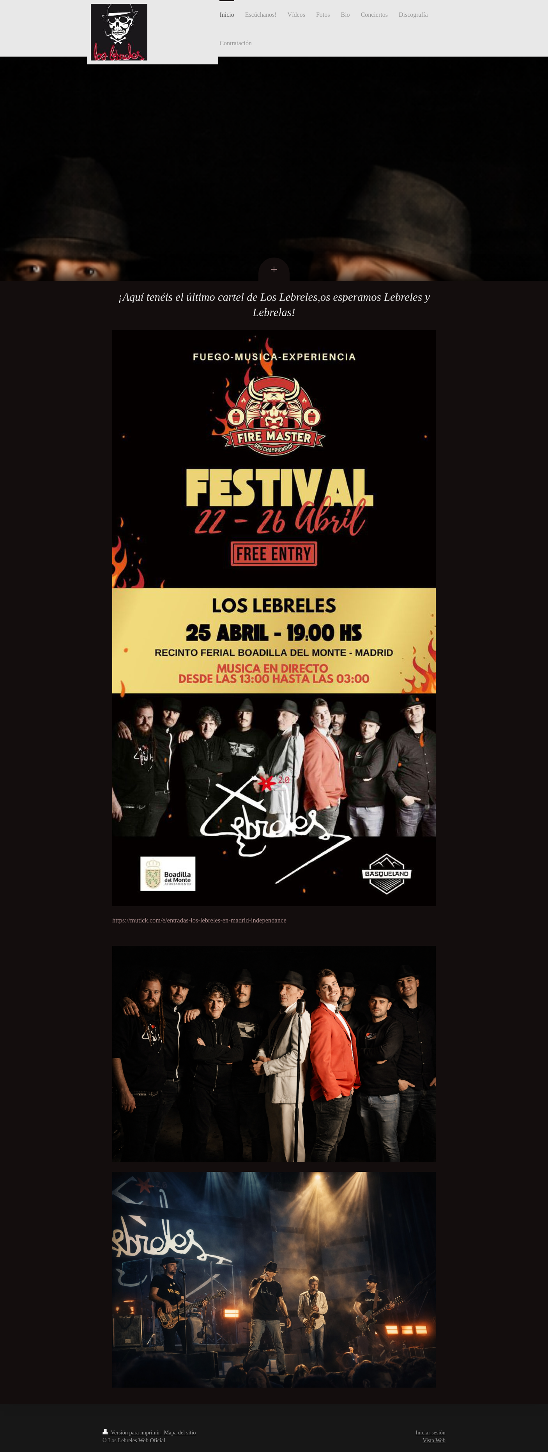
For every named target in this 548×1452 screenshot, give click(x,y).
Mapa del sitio (180, 1432)
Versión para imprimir (132, 1432)
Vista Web (434, 1440)
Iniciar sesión (430, 1432)
